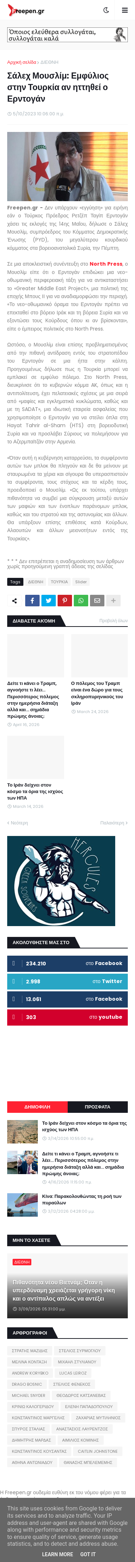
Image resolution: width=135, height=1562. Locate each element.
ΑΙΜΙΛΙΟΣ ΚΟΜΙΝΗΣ (80, 1440)
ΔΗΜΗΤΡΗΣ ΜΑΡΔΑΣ (31, 1440)
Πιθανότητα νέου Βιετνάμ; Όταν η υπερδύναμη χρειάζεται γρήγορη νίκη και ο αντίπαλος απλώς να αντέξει (64, 1291)
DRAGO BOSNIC (27, 1384)
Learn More (57, 1554)
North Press (106, 263)
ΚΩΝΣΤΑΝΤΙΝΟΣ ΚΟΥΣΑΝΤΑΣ (39, 1451)
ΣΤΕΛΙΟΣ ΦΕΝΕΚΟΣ (71, 1384)
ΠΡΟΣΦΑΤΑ (98, 1106)
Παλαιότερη (112, 822)
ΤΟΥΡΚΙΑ (59, 582)
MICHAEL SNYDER (28, 1395)
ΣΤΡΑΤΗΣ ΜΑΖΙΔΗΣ (30, 1351)
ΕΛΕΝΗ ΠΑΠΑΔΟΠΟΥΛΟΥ (89, 1407)
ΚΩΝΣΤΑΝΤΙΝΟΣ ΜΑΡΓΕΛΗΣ (38, 1418)
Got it (88, 1554)
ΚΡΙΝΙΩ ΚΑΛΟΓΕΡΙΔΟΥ (33, 1407)
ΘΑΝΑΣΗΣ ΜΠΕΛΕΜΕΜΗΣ (88, 1462)
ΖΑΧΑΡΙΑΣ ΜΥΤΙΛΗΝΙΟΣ (98, 1418)
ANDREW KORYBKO (30, 1373)
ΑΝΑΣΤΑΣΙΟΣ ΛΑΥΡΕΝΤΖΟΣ (82, 1429)
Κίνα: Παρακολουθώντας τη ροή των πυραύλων (82, 1199)
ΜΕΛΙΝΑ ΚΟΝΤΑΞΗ (29, 1362)
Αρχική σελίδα (21, 62)
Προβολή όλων (113, 621)
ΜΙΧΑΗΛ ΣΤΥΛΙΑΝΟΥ (77, 1362)
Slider (81, 582)
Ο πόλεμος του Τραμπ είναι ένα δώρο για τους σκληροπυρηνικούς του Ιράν (97, 693)
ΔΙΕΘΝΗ (49, 62)
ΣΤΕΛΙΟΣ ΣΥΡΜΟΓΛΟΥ (80, 1351)
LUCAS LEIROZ (73, 1373)
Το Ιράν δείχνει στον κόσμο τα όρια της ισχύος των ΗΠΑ (35, 791)
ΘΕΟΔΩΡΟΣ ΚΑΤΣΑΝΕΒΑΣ (81, 1395)
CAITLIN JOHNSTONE (98, 1451)
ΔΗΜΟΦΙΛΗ (37, 1106)
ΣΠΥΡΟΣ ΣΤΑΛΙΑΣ (28, 1429)
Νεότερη (19, 822)
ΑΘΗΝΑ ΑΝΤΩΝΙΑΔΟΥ (32, 1462)
